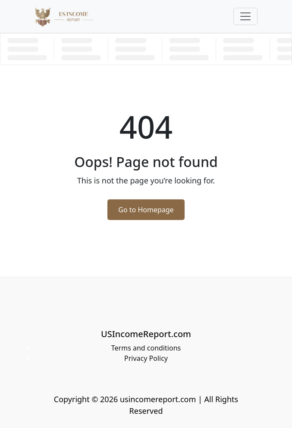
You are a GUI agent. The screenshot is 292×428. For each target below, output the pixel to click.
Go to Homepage (145, 209)
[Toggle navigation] (245, 16)
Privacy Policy (146, 358)
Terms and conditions (146, 348)
